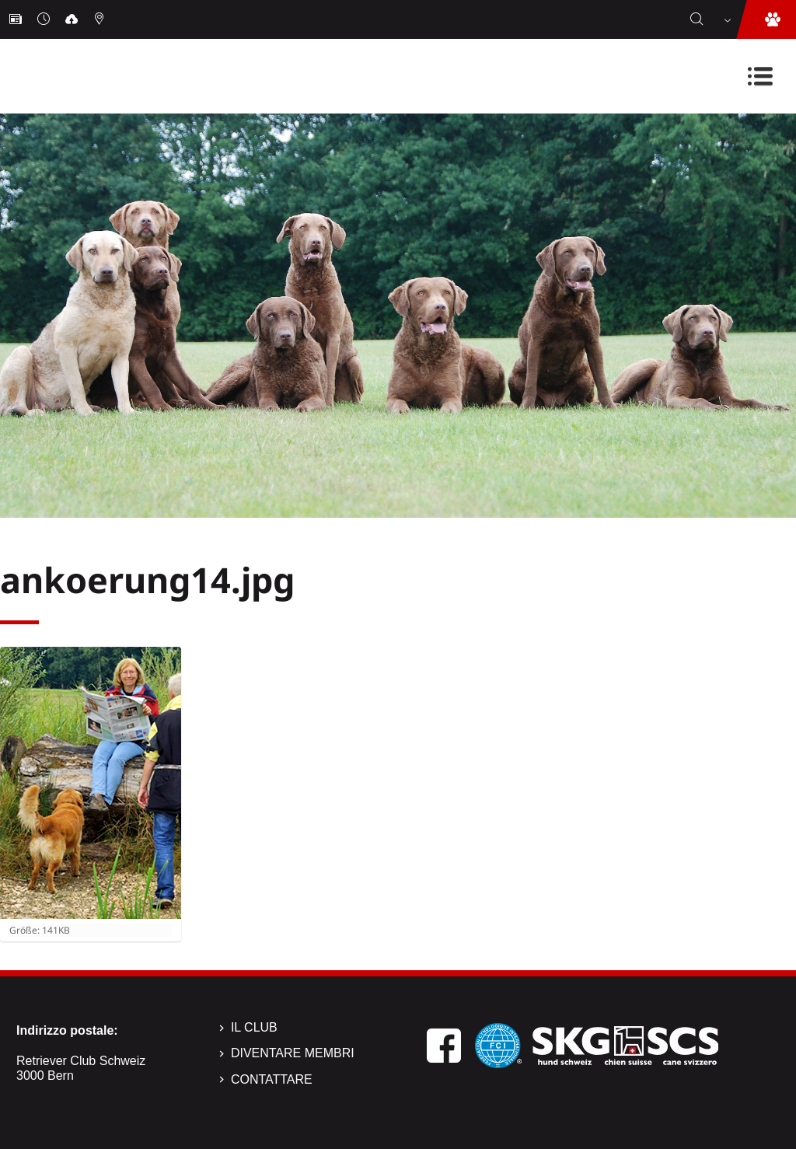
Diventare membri (292, 1053)
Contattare (271, 1079)
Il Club (254, 1027)
